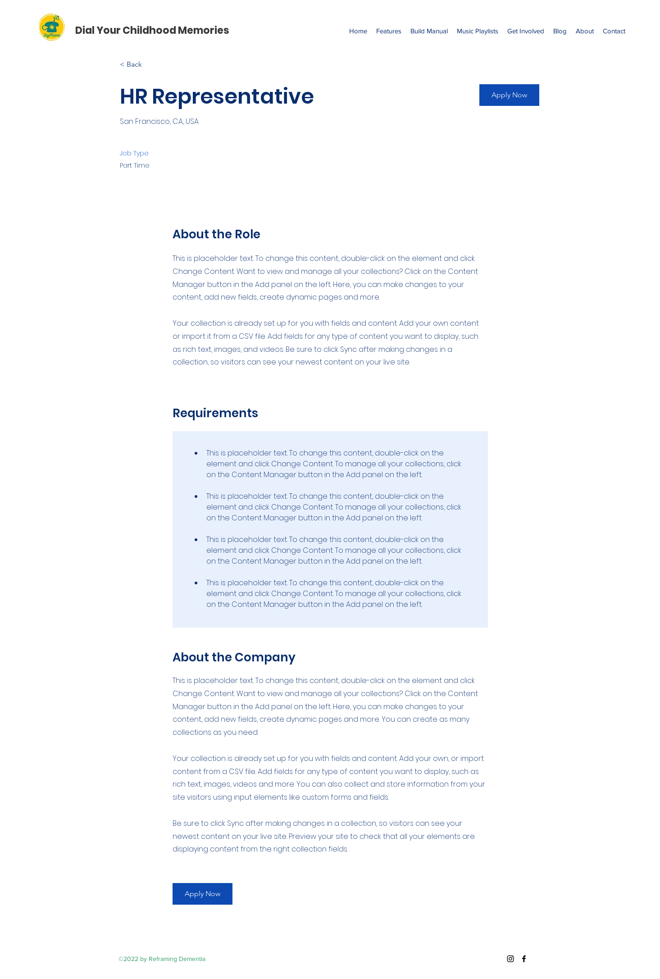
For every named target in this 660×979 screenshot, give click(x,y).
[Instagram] (510, 958)
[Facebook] (523, 958)
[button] (509, 95)
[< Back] (152, 65)
